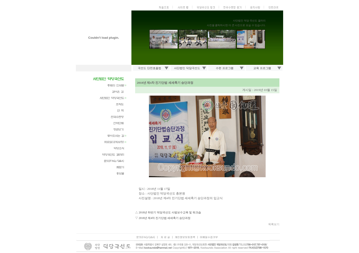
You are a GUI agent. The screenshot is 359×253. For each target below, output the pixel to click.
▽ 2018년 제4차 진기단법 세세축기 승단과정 (162, 218)
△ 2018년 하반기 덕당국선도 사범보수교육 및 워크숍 (168, 212)
